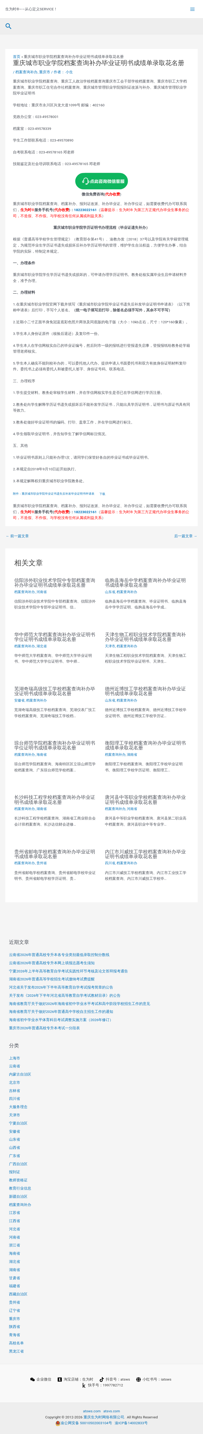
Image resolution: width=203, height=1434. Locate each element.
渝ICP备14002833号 (131, 1423)
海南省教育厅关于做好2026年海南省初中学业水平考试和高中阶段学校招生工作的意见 (79, 1003)
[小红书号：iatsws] (154, 1379)
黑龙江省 (16, 1351)
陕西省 (14, 1326)
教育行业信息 (20, 1188)
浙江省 (14, 1245)
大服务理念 (18, 1107)
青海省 (14, 1335)
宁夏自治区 (18, 1123)
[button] (8, 26)
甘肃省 (14, 1278)
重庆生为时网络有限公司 (104, 1417)
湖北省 (41, 646)
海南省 (41, 755)
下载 (102, 494)
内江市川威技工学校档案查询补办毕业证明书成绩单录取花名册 (145, 854)
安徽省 (19, 700)
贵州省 (41, 863)
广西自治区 (18, 1164)
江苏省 (14, 1212)
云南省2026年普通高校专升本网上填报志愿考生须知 (52, 963)
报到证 (14, 1172)
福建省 (14, 1286)
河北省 (14, 1229)
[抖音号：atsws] (114, 1379)
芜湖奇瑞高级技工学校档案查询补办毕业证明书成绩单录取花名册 (54, 691)
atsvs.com (111, 1411)
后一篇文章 (185, 536)
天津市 (110, 646)
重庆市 (44, 72)
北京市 (14, 1082)
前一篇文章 (17, 536)
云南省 (14, 1066)
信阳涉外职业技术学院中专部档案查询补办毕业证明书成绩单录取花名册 (54, 582)
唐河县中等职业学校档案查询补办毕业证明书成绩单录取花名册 (145, 799)
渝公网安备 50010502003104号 (83, 1423)
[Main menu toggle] (192, 9)
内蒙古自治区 (20, 1074)
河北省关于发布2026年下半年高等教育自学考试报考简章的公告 (61, 987)
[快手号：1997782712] (102, 1385)
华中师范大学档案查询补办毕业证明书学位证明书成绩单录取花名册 (54, 637)
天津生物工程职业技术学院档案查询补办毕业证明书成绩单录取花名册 (145, 637)
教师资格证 (18, 1180)
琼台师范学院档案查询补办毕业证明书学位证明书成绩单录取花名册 (54, 745)
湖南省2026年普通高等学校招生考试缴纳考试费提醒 (52, 979)
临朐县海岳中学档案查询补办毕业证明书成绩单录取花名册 (145, 582)
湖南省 (132, 755)
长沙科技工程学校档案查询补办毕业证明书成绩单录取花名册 (54, 799)
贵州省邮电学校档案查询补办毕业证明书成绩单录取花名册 (54, 854)
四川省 (110, 863)
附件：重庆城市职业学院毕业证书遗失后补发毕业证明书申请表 (53, 494)
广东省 (14, 1156)
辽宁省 (14, 1310)
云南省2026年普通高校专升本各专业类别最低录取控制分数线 (59, 955)
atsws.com (92, 1411)
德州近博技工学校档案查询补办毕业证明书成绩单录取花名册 (145, 691)
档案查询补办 (26, 72)
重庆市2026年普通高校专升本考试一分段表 (44, 1028)
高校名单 (16, 1343)
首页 (16, 56)
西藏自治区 (18, 1294)
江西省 (14, 1221)
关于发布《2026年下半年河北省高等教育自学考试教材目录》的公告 (65, 995)
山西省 (14, 1147)
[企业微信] (41, 1379)
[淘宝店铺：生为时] (75, 1379)
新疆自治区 (18, 1196)
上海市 (14, 1058)
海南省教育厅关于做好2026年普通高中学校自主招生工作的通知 (61, 1011)
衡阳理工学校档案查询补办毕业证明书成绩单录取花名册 (145, 745)
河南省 (41, 592)
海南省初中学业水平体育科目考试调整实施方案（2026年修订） (61, 1020)
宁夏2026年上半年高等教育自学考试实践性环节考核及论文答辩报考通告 (68, 971)
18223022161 (85, 210)
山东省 (110, 592)
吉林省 (14, 1091)
